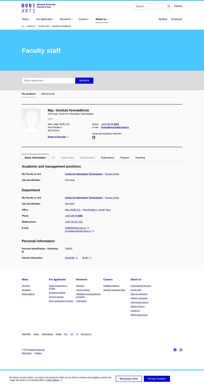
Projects (124, 157)
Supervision (67, 157)
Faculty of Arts (112, 174)
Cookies (37, 353)
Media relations (28, 294)
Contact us (135, 311)
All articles (26, 290)
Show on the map (58, 137)
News (25, 279)
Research (81, 279)
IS (77, 334)
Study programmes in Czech (61, 301)
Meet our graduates (139, 294)
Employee (176, 19)
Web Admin (27, 353)
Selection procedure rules (114, 290)
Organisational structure (141, 286)
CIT (72, 334)
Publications (107, 157)
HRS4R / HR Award (139, 298)
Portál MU (71, 258)
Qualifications (87, 157)
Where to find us (137, 306)
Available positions (111, 286)
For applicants (57, 279)
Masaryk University (37, 350)
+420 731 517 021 (74, 222)
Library (36, 334)
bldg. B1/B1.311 (73, 210)
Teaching (140, 157)
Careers (108, 279)
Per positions (29, 94)
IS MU (86, 258)
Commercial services (139, 302)
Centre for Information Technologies (84, 174)
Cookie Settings (54, 381)
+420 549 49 (110, 124)
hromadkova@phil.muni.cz (115, 127)
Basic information (35, 157)
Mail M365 (26, 334)
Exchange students (57, 293)
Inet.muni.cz (86, 334)
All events (26, 286)
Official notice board (139, 315)
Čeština (178, 6)
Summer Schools (56, 297)
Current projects (83, 290)
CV (53, 157)
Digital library (47, 334)
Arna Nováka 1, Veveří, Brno (97, 210)
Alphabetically (48, 94)
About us (136, 279)
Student (163, 19)
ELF (66, 334)
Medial (58, 334)
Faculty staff (136, 290)
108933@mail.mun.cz (77, 228)
